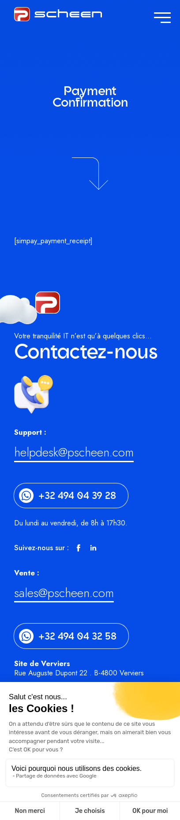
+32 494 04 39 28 (77, 495)
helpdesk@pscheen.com (74, 454)
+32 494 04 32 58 (77, 636)
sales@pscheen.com (64, 595)
